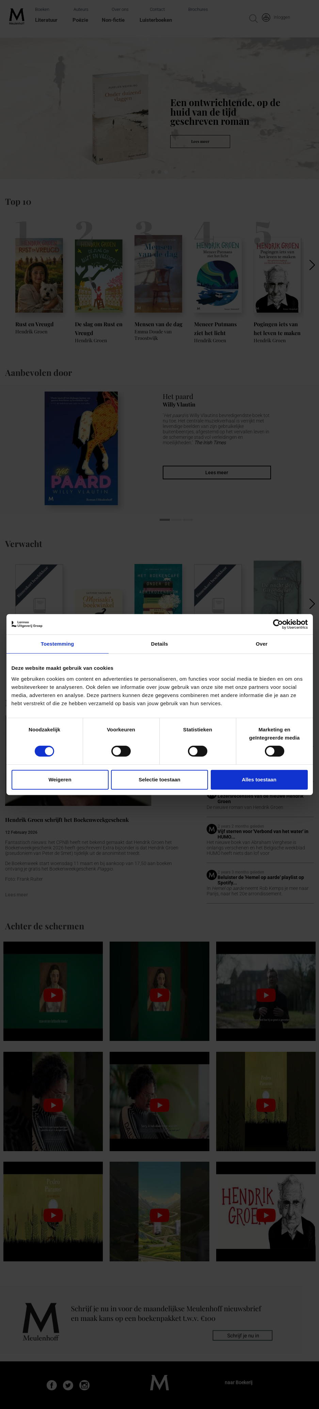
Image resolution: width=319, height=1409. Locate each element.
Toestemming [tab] (57, 644)
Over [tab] (262, 644)
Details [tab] (159, 644)
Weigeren (59, 779)
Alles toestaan (259, 779)
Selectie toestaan (159, 779)
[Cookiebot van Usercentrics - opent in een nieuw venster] (278, 624)
